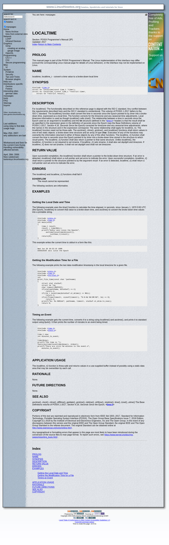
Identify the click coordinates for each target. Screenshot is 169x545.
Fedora (9, 89)
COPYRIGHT (38, 512)
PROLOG (36, 474)
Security (9, 74)
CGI (7, 60)
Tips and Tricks (13, 77)
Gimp (8, 46)
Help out (7, 81)
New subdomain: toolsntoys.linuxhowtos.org (16, 158)
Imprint (7, 105)
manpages (11, 27)
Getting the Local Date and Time (53, 493)
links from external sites (17, 34)
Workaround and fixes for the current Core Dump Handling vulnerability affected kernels (15, 146)
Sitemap (7, 103)
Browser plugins (13, 79)
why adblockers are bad (15, 135)
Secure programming (15, 62)
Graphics (8, 43)
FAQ (6, 101)
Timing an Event (45, 498)
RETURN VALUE (40, 484)
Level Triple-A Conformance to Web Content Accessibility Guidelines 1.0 (84, 540)
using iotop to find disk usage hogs (14, 127)
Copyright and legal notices (84, 542)
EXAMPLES (38, 489)
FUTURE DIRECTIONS (43, 507)
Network (7, 36)
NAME (35, 477)
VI (7, 67)
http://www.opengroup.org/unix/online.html (52, 448)
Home (6, 29)
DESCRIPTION (39, 482)
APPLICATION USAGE (43, 502)
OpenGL (9, 53)
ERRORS (36, 486)
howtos (9, 22)
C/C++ (9, 58)
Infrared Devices (13, 41)
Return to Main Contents (49, 44)
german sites (12, 93)
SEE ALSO (37, 510)
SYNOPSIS (37, 479)
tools (6, 98)
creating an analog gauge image (16, 49)
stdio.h (51, 220)
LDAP (8, 39)
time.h (46, 88)
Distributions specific (13, 84)
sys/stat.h (53, 284)
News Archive (12, 32)
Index (34, 44)
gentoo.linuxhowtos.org (16, 114)
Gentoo (9, 86)
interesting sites (11, 91)
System (7, 70)
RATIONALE (38, 505)
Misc (6, 65)
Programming (10, 55)
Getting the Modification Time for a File (56, 496)
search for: (9, 14)
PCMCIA (10, 72)
